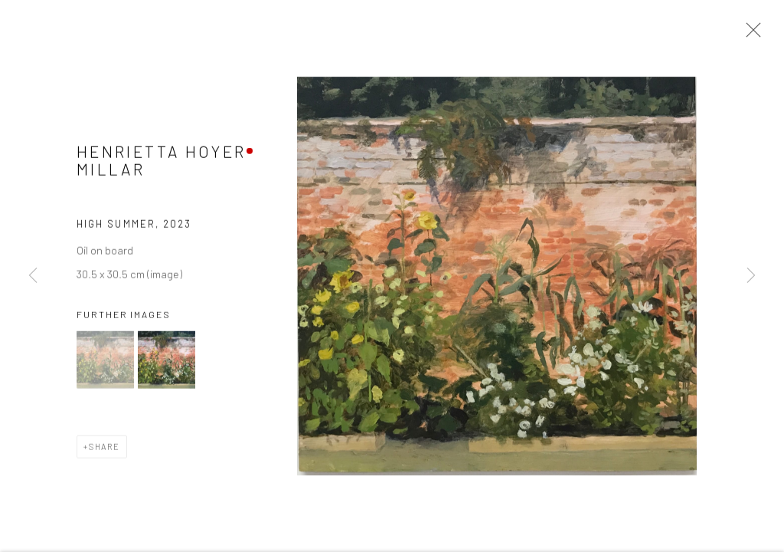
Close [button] (749, 34)
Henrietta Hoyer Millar (161, 162)
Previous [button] (33, 276)
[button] (105, 362)
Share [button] (104, 449)
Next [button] (751, 276)
